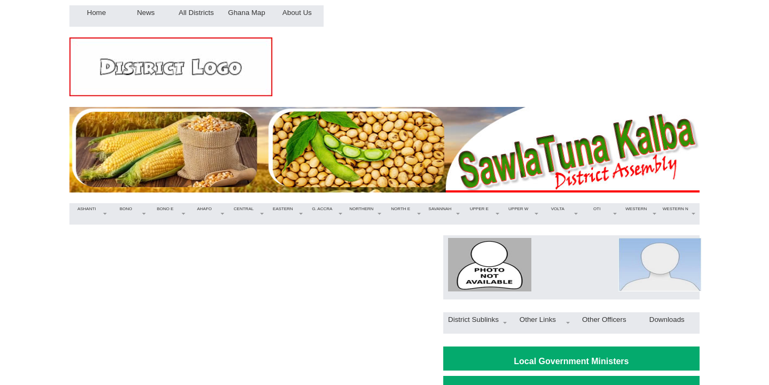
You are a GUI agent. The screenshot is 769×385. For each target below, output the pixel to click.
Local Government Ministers (571, 361)
